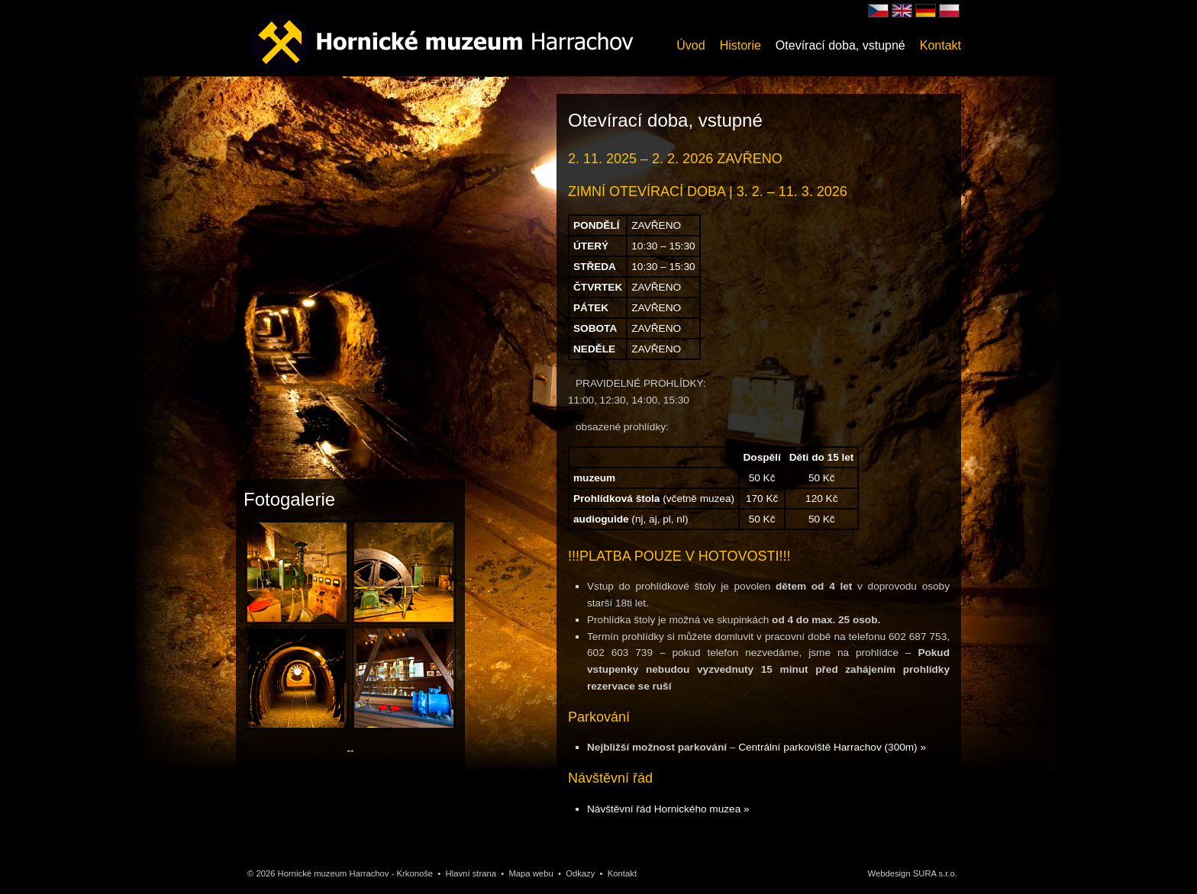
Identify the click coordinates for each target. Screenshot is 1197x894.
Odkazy (580, 873)
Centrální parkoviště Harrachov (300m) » (832, 747)
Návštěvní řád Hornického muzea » (668, 809)
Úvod (690, 45)
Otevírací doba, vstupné (840, 45)
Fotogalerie (289, 499)
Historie (740, 45)
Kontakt (940, 45)
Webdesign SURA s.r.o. (912, 873)
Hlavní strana (471, 873)
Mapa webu (530, 873)
